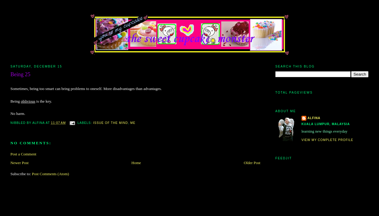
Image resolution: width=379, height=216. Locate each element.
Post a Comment (23, 154)
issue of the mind (110, 122)
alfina (314, 118)
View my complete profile (327, 140)
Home (136, 162)
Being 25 (20, 74)
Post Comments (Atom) (50, 174)
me (132, 122)
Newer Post (20, 162)
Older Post (252, 162)
